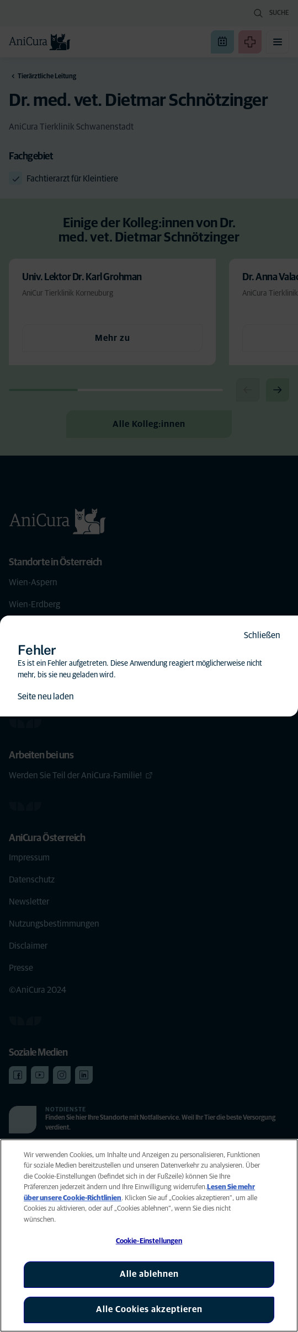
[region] (149, 1235)
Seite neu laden (46, 696)
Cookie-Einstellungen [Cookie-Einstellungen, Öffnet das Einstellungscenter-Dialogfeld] (149, 1241)
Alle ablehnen (149, 1274)
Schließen (262, 635)
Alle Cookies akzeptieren (149, 1309)
